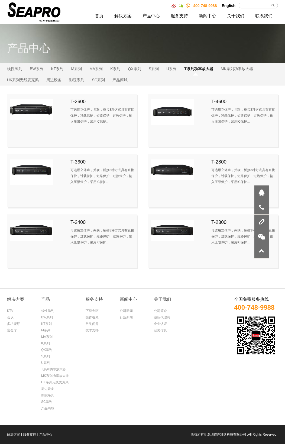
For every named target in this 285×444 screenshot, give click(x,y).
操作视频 (92, 317)
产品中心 (151, 16)
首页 (99, 16)
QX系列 (134, 69)
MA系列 (96, 69)
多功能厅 (13, 324)
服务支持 (179, 16)
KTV (10, 311)
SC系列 (98, 80)
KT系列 (57, 69)
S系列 (154, 69)
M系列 (76, 69)
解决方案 (123, 16)
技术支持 (92, 330)
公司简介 (160, 311)
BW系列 (37, 69)
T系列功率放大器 (198, 69)
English (228, 6)
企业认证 (160, 324)
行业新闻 (126, 317)
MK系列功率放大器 (237, 69)
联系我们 (264, 16)
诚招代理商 (162, 317)
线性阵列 (14, 69)
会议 (10, 317)
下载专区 (92, 311)
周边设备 (53, 80)
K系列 (115, 69)
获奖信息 (160, 330)
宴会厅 (12, 330)
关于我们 (235, 16)
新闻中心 (207, 16)
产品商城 (120, 80)
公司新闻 (126, 311)
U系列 (171, 69)
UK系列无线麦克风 (23, 80)
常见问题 (92, 324)
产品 (45, 299)
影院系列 (76, 80)
